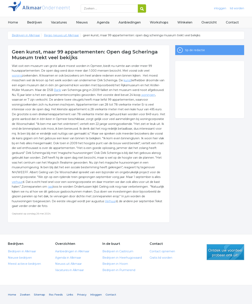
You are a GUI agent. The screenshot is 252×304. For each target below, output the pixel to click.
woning (17, 75)
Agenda (103, 22)
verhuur (17, 182)
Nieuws (82, 22)
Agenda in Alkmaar (68, 257)
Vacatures (59, 22)
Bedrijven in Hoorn (115, 264)
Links (70, 294)
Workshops (159, 22)
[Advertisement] (209, 89)
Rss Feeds (56, 294)
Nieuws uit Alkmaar (68, 264)
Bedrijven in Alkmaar (57, 8)
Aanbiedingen (130, 22)
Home (13, 22)
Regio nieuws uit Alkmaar (61, 35)
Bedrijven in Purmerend (118, 270)
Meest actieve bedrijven (24, 264)
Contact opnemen (162, 251)
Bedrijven (34, 22)
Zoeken (25, 294)
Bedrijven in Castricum (117, 251)
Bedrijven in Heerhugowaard (122, 257)
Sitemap (39, 294)
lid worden (237, 8)
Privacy (81, 294)
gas (50, 186)
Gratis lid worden (161, 257)
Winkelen (184, 22)
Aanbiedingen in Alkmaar (72, 251)
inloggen (220, 8)
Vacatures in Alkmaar (69, 270)
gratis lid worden (225, 252)
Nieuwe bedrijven (20, 257)
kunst (127, 80)
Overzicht (209, 22)
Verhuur (110, 201)
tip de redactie (195, 50)
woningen (148, 95)
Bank (57, 90)
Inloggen (96, 294)
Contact (232, 22)
